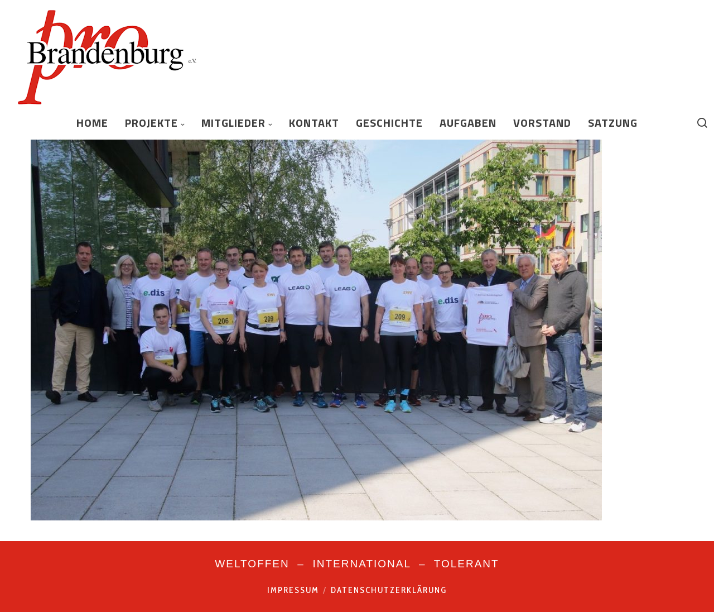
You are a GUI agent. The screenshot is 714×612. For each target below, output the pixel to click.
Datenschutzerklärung (389, 590)
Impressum (293, 590)
